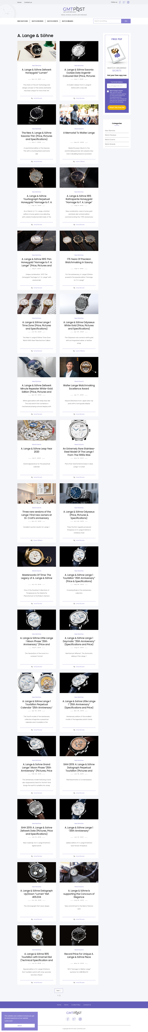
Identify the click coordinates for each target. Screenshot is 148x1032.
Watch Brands (110, 144)
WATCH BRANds (67, 21)
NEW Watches (22, 21)
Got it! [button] (20, 1025)
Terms (66, 1005)
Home (19, 2)
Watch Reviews (110, 135)
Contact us (28, 2)
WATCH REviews (37, 21)
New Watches (110, 131)
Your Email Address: (117, 82)
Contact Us (87, 1005)
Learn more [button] (9, 1021)
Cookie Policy (75, 1005)
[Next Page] (59, 990)
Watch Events (52, 21)
